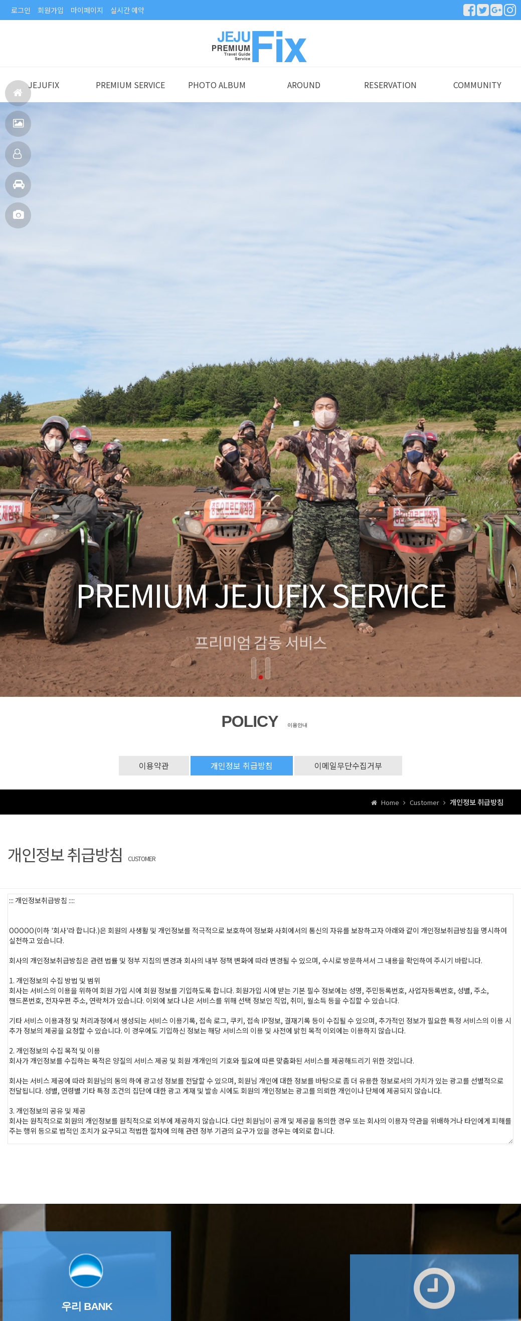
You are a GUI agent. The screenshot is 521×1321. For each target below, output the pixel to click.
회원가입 (51, 10)
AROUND (303, 96)
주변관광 (19, 188)
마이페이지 (87, 10)
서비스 (18, 127)
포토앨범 (18, 219)
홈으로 (18, 97)
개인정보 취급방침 (242, 776)
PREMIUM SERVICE (130, 96)
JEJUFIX (43, 96)
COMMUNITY (477, 96)
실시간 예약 (127, 10)
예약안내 (17, 158)
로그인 (21, 10)
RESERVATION (390, 96)
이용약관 (154, 776)
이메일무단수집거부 (348, 776)
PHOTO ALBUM (217, 96)
